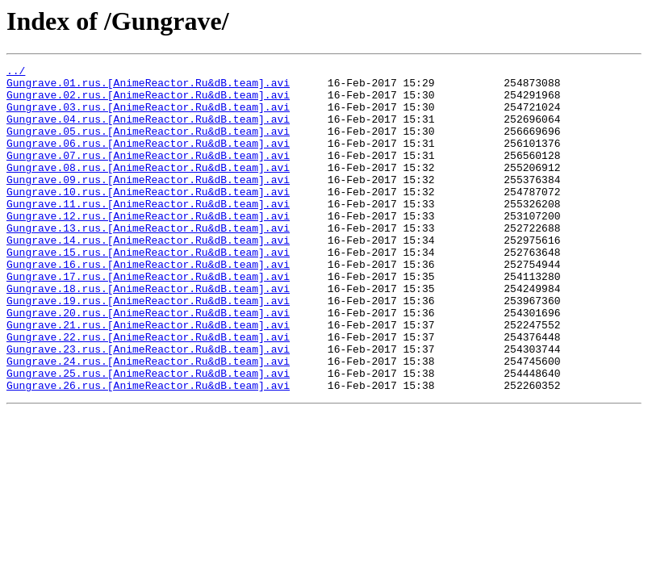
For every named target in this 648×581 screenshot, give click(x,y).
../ (15, 72)
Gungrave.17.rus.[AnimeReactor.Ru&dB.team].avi (148, 319)
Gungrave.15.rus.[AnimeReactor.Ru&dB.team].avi (148, 290)
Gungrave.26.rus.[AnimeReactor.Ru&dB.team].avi (148, 450)
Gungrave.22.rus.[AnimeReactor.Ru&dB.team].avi (148, 392)
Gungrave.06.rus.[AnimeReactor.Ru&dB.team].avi (148, 160)
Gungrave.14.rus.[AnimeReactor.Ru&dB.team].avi (148, 276)
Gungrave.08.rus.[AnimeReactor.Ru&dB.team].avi (148, 189)
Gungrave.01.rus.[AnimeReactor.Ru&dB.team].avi (148, 87)
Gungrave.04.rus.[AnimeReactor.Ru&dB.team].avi (148, 130)
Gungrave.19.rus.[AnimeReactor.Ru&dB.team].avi (148, 348)
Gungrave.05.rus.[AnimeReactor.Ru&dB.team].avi (148, 145)
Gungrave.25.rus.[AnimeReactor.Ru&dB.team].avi (148, 435)
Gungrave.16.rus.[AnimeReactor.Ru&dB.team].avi (148, 305)
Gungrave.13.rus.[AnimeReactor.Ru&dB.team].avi (148, 261)
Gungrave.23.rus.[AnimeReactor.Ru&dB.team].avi (148, 406)
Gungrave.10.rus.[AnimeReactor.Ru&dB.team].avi (148, 218)
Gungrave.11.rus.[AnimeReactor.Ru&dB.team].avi (148, 232)
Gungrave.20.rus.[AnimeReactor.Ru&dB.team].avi (148, 363)
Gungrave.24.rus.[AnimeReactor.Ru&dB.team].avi (148, 421)
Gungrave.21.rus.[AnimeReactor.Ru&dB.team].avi (148, 377)
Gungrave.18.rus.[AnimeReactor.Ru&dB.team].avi (148, 334)
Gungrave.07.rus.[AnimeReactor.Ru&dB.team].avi (148, 174)
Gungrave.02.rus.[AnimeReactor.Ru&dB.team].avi (148, 101)
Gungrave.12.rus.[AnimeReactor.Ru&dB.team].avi (148, 247)
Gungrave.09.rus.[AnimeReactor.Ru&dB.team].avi (148, 203)
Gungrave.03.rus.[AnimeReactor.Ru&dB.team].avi (148, 116)
